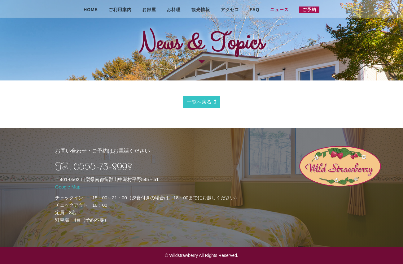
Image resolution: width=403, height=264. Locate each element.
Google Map (68, 186)
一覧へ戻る (201, 102)
